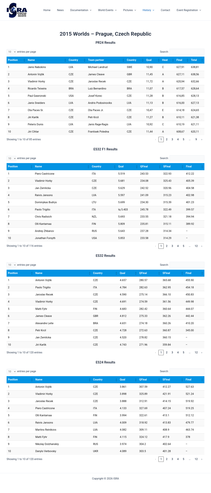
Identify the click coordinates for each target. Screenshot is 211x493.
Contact (167, 10)
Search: (163, 51)
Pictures (134, 10)
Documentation (88, 10)
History (152, 10)
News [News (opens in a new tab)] (69, 10)
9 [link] (196, 139)
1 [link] (161, 139)
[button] (24, 60)
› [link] (201, 139)
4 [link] (178, 139)
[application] (97, 10)
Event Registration (189, 10)
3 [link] (172, 139)
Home (56, 10)
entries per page (26, 51)
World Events (113, 10)
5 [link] (183, 139)
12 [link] (196, 246)
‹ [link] (155, 139)
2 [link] (166, 139)
